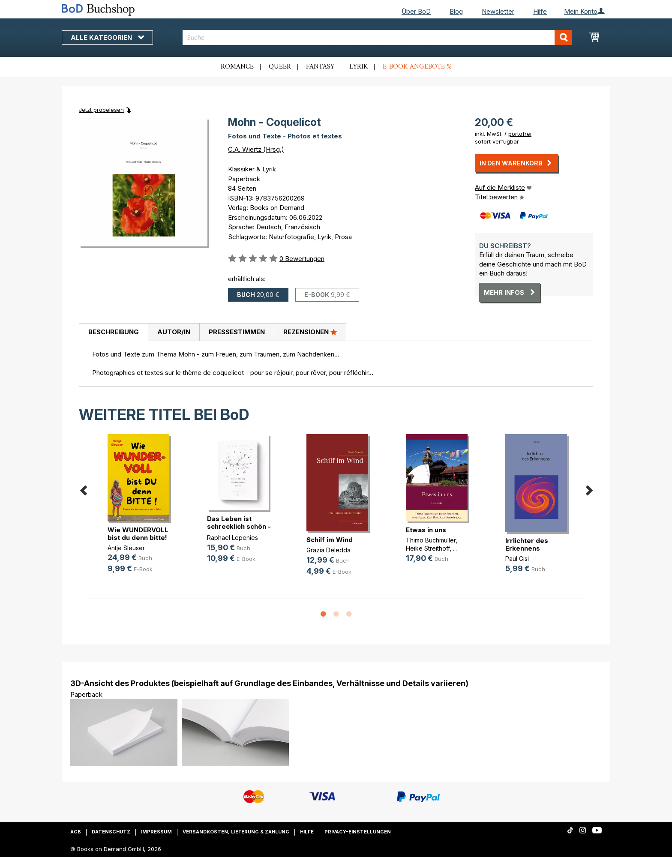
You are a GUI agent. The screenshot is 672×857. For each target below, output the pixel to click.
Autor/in (173, 332)
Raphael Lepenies (232, 537)
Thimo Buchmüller (431, 540)
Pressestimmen (237, 332)
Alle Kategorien (107, 37)
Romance (237, 67)
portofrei (519, 133)
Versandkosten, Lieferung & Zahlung (236, 832)
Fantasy (320, 67)
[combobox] (377, 37)
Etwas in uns (426, 530)
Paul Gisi (517, 558)
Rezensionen (310, 331)
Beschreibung (113, 332)
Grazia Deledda (328, 550)
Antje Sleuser (126, 547)
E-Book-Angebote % (417, 67)
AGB (75, 832)
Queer (280, 67)
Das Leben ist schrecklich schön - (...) (239, 526)
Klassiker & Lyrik (252, 169)
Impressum (156, 832)
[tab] (113, 332)
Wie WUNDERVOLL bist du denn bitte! (138, 534)
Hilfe (540, 11)
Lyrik (358, 67)
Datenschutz (111, 832)
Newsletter (498, 11)
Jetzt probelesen (101, 109)
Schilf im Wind (329, 540)
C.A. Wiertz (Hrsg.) (256, 149)
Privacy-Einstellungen (357, 832)
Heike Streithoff (428, 548)
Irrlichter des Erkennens (526, 544)
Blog (456, 11)
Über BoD (416, 11)
